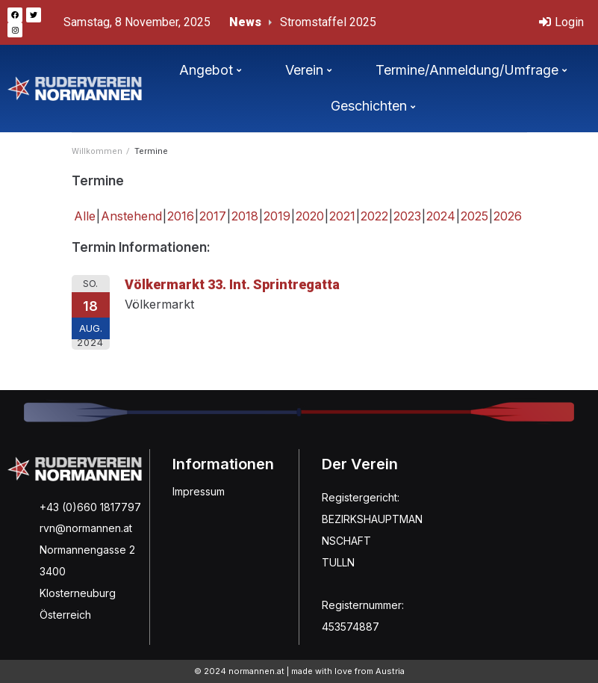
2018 (244, 215)
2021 (342, 215)
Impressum (198, 491)
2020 (310, 215)
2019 (277, 215)
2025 (474, 215)
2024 (440, 215)
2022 (374, 215)
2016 (180, 215)
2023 (407, 215)
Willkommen (97, 151)
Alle (85, 215)
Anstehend (131, 215)
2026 (507, 215)
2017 (212, 215)
